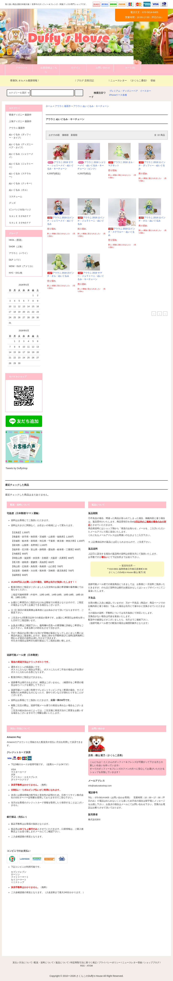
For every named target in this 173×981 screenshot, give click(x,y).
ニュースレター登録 (132, 962)
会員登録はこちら (46, 69)
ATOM (90, 966)
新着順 (74, 135)
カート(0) (127, 68)
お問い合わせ (100, 68)
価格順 (65, 135)
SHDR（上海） (16, 246)
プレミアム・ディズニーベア (123, 91)
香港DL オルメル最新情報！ (23, 80)
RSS (82, 966)
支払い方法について (22, 962)
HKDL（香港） (16, 240)
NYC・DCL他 (15, 273)
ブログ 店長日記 (84, 80)
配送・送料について (44, 962)
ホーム (49, 106)
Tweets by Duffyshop (17, 468)
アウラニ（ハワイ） (19, 253)
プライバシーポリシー (110, 962)
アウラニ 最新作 (63, 106)
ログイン (73, 68)
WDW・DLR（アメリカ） (21, 266)
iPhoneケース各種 (118, 95)
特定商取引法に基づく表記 (83, 962)
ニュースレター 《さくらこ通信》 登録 (132, 80)
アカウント (19, 68)
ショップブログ (151, 962)
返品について (62, 962)
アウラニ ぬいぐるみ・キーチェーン (91, 106)
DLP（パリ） (15, 260)
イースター (145, 91)
